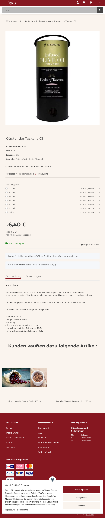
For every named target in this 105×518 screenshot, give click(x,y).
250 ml (54, 196)
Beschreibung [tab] (13, 276)
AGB (40, 432)
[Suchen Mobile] (49, 10)
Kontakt (8, 428)
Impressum (11, 510)
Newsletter (10, 447)
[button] (78, 2)
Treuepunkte (42, 173)
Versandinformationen (48, 442)
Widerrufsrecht (45, 452)
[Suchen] (100, 10)
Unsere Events (12, 432)
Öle (17, 155)
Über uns (9, 442)
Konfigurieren (80, 496)
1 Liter (54, 212)
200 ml (54, 192)
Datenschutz (24, 510)
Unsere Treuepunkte (14, 437)
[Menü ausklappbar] (3, 1)
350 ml (54, 200)
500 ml (54, 204)
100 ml (54, 188)
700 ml (54, 208)
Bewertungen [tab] (33, 276)
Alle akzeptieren (80, 488)
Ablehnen (80, 504)
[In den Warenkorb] (7, 29)
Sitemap (42, 437)
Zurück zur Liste (14, 21)
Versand (27, 235)
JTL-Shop (90, 514)
